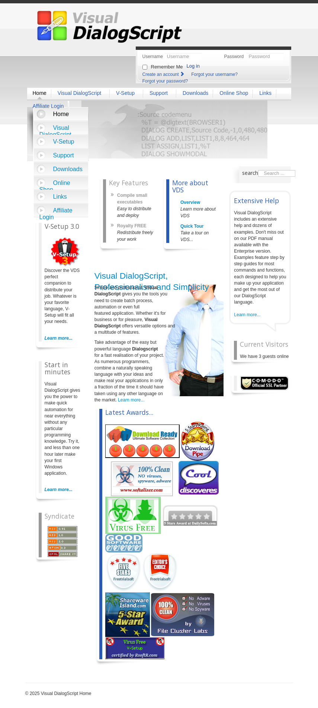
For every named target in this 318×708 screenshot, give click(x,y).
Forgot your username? (214, 74)
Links (60, 196)
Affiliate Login (56, 212)
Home (61, 114)
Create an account (163, 74)
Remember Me (167, 67)
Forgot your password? (165, 81)
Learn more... (59, 338)
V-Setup (63, 141)
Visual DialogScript (55, 130)
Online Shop (54, 185)
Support (63, 155)
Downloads (68, 169)
